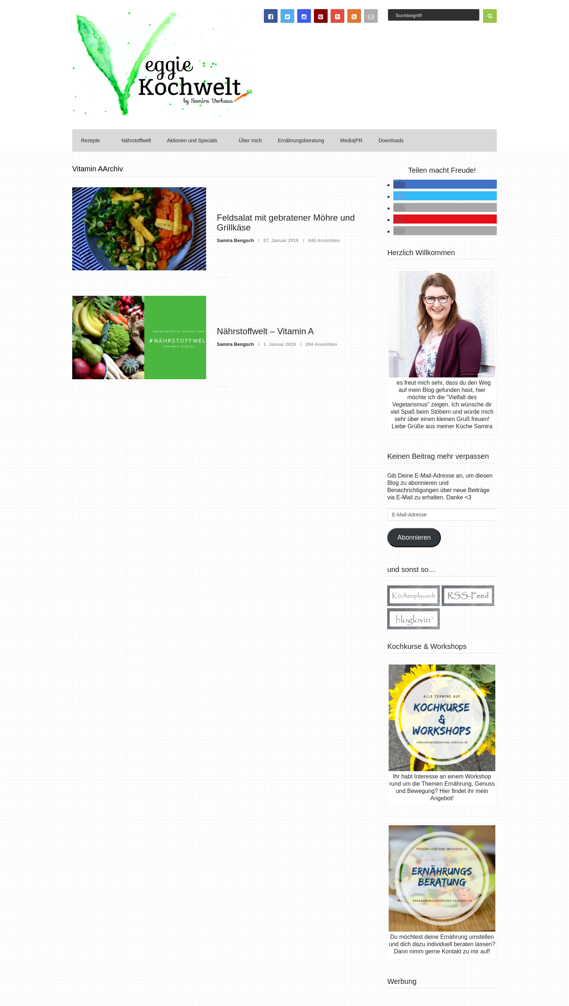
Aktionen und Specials (188, 140)
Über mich (245, 140)
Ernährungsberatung (295, 140)
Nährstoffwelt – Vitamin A (265, 330)
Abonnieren (414, 536)
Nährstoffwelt (133, 140)
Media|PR (344, 140)
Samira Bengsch (235, 239)
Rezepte (88, 140)
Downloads (382, 140)
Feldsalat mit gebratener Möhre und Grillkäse (286, 221)
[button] (399, 184)
